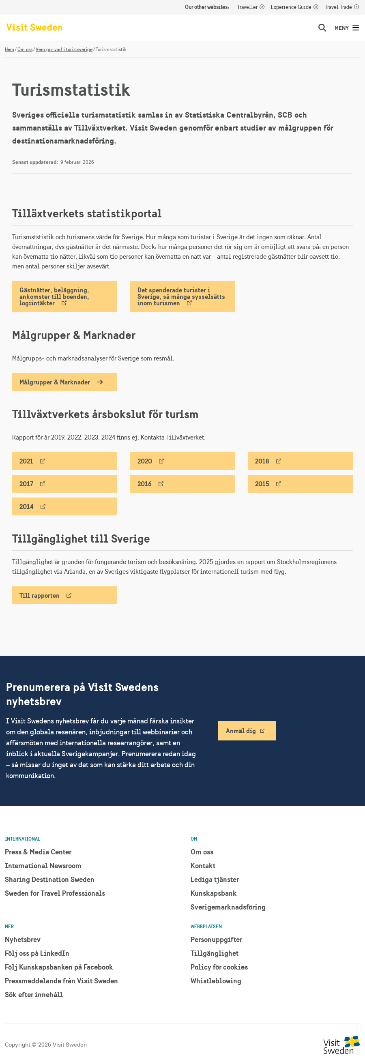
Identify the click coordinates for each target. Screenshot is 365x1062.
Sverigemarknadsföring (228, 907)
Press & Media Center (38, 851)
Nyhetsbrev (23, 939)
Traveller (247, 7)
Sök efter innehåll (34, 994)
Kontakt (203, 865)
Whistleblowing (216, 980)
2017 (26, 484)
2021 (26, 461)
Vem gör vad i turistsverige (64, 49)
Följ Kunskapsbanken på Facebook (59, 967)
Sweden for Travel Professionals (55, 893)
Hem (9, 49)
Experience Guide (291, 7)
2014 (26, 506)
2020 (144, 461)
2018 (262, 461)
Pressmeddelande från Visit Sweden (61, 980)
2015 (262, 484)
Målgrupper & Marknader (54, 382)
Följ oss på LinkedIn (37, 953)
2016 (144, 484)
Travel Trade (338, 7)
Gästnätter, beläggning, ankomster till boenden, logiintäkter (54, 296)
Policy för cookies (219, 967)
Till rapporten (39, 595)
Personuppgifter (216, 939)
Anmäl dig (241, 731)
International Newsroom (43, 865)
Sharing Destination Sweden (49, 879)
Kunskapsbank (214, 893)
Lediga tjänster (215, 879)
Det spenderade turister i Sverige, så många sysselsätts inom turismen (181, 296)
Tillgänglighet (214, 953)
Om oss (24, 49)
